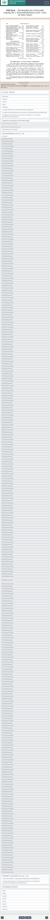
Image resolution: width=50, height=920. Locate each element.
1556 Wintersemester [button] (7, 860)
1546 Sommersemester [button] (8, 808)
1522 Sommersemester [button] (8, 691)
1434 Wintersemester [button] (7, 261)
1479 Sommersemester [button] (8, 478)
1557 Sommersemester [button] (8, 862)
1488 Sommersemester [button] (8, 522)
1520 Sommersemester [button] (8, 681)
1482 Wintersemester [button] (7, 495)
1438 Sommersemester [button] (8, 278)
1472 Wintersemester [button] (7, 447)
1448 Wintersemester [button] (7, 329)
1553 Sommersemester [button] (8, 843)
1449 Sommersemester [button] (8, 332)
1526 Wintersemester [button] (7, 713)
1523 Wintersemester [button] (7, 698)
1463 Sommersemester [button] (8, 400)
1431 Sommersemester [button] (8, 244)
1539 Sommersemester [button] (8, 774)
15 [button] (14, 127)
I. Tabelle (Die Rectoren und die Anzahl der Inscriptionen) (17, 109)
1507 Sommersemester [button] (8, 618)
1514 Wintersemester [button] (7, 654)
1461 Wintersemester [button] (7, 393)
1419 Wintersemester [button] (7, 188)
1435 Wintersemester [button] (7, 266)
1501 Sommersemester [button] (8, 588)
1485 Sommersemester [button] (8, 508)
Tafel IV (4, 898)
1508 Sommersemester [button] (8, 623)
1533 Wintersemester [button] (7, 747)
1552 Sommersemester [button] (8, 838)
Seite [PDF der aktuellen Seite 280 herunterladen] (22, 917)
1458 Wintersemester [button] (7, 378)
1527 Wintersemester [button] (7, 718)
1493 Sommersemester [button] (8, 547)
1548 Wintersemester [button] (7, 821)
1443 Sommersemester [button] (8, 302)
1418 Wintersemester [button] (7, 183)
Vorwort (4, 101)
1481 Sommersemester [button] (8, 488)
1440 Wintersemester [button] (7, 290)
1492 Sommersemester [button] (8, 542)
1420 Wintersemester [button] (7, 192)
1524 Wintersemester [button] (7, 703)
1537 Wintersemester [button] (7, 767)
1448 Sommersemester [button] (8, 327)
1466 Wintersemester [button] (7, 417)
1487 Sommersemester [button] (8, 517)
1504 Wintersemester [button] (7, 606)
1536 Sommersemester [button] (8, 759)
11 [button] (4, 127)
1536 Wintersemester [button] (7, 762)
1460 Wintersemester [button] (7, 388)
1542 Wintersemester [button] (7, 791)
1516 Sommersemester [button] (8, 662)
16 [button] (17, 127)
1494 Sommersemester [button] (8, 552)
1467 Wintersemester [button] (7, 422)
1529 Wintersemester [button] (7, 728)
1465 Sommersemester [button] (8, 410)
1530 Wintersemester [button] (7, 733)
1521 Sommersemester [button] (8, 686)
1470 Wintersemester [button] (7, 437)
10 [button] (2, 127)
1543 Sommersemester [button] (8, 794)
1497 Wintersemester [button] (7, 569)
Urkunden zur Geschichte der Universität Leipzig (15, 120)
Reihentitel (5, 96)
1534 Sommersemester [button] (8, 750)
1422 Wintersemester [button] (7, 202)
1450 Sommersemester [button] (8, 337)
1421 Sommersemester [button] (8, 195)
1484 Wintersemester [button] (7, 505)
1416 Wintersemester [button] (7, 173)
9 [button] (16, 123)
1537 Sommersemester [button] (8, 764)
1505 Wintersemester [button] (7, 610)
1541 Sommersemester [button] (8, 784)
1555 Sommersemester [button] (8, 852)
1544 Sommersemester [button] (8, 799)
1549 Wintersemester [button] (7, 825)
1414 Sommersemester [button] (8, 161)
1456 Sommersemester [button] (8, 366)
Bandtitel (4, 99)
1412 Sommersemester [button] (8, 151)
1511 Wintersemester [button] (7, 640)
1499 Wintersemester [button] (7, 580)
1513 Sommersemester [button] (8, 647)
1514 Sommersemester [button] (8, 652)
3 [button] (5, 123)
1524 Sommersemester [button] (8, 701)
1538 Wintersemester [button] (7, 772)
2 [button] (3, 123)
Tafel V (4, 901)
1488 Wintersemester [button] (7, 525)
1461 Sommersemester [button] (8, 390)
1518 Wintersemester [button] (7, 674)
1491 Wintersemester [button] (7, 539)
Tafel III (4, 896)
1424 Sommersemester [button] (8, 210)
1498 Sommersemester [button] (8, 571)
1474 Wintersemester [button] (7, 456)
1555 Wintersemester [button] (7, 855)
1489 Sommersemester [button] (8, 527)
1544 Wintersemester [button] (7, 801)
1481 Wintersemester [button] (7, 491)
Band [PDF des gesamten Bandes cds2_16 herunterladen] (28, 917)
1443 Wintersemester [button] (7, 305)
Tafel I (4, 890)
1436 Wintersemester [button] (7, 271)
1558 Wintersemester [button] (7, 869)
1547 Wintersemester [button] (7, 816)
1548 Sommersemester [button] (8, 818)
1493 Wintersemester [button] (7, 549)
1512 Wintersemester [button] (7, 645)
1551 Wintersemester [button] (7, 835)
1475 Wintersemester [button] (7, 461)
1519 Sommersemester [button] (8, 676)
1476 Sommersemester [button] (8, 464)
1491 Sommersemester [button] (8, 537)
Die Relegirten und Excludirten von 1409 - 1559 (15, 876)
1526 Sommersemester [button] (8, 711)
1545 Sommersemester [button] (8, 803)
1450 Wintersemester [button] (7, 339)
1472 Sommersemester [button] (8, 444)
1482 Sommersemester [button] (8, 493)
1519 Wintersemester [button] (7, 679)
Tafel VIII (4, 909)
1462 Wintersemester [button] (7, 398)
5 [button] (9, 123)
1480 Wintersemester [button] (7, 486)
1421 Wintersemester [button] (7, 197)
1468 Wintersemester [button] (7, 427)
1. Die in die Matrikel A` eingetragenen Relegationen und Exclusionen (21, 878)
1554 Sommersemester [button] (8, 847)
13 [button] (9, 127)
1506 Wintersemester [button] (7, 615)
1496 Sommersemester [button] (8, 561)
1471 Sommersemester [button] (8, 439)
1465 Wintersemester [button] (7, 412)
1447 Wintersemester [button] (7, 324)
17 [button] (19, 127)
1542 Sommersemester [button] (8, 789)
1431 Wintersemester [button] (7, 246)
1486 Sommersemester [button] (8, 513)
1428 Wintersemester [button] (7, 231)
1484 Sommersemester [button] (8, 503)
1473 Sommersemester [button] (8, 449)
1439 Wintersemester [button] (7, 285)
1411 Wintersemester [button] (7, 148)
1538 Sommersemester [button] (8, 769)
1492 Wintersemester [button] (7, 544)
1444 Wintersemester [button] (7, 310)
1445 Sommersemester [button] (8, 312)
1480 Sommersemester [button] (8, 483)
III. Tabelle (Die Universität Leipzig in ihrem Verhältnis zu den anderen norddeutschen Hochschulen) (21, 115)
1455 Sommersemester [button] (8, 361)
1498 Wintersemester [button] (7, 574)
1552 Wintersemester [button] (7, 840)
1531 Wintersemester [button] (7, 737)
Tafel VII (4, 906)
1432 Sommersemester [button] (8, 249)
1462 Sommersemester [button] (8, 395)
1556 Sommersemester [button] (8, 857)
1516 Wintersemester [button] (7, 664)
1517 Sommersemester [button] (8, 667)
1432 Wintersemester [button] (7, 251)
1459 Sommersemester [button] (8, 381)
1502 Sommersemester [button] (8, 593)
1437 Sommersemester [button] (8, 273)
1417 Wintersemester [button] (7, 178)
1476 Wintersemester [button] (7, 466)
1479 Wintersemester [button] (7, 481)
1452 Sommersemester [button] (8, 346)
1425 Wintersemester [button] (7, 217)
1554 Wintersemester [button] (7, 850)
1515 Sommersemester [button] (8, 657)
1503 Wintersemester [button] (7, 601)
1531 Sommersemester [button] (8, 735)
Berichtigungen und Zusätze (10, 886)
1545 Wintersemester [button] (7, 806)
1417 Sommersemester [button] (8, 175)
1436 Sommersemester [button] (8, 268)
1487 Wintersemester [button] (7, 520)
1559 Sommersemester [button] (8, 872)
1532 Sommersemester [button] (8, 740)
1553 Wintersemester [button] (7, 845)
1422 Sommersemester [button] (8, 200)
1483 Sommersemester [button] (8, 498)
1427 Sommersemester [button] (8, 224)
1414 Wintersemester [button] (7, 163)
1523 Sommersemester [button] (8, 696)
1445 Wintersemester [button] (7, 315)
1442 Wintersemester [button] (7, 300)
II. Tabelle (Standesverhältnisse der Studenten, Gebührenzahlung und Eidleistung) (24, 112)
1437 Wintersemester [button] (7, 275)
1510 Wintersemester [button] (7, 635)
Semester (4, 136)
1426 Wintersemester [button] (7, 222)
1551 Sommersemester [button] (8, 833)
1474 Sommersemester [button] (8, 454)
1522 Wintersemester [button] (7, 693)
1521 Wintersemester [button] (7, 689)
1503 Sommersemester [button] (8, 598)
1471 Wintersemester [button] (7, 442)
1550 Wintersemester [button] (7, 830)
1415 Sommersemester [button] (8, 166)
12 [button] (7, 127)
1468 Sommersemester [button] (8, 425)
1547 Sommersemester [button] (8, 813)
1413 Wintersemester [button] (7, 158)
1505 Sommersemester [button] (8, 608)
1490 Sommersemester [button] (8, 532)
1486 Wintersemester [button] (7, 515)
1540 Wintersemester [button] (7, 781)
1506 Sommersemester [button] (8, 613)
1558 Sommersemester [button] (8, 867)
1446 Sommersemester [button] (8, 317)
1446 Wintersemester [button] (7, 319)
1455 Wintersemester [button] (7, 363)
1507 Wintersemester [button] (7, 620)
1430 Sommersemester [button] (8, 239)
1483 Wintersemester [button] (7, 500)
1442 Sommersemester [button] (8, 297)
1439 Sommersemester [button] (8, 283)
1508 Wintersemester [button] (7, 625)
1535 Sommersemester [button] (8, 755)
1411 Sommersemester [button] (8, 146)
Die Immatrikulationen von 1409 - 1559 (13, 133)
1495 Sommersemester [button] (8, 557)
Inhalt (4, 104)
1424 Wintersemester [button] (7, 212)
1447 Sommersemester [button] (8, 322)
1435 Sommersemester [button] (8, 263)
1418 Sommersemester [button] (8, 180)
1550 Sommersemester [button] (8, 828)
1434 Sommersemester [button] (8, 258)
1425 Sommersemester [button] (8, 214)
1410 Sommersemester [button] (8, 141)
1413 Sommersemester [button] (8, 156)
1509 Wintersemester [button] (7, 630)
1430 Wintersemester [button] (7, 241)
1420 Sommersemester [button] (8, 190)
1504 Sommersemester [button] (8, 603)
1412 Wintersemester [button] (7, 153)
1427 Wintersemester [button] (7, 227)
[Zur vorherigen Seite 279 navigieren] (2, 917)
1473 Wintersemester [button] (7, 451)
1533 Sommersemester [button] (8, 745)
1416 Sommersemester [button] (8, 170)
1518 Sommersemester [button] (8, 672)
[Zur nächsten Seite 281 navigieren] (46, 917)
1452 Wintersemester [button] (7, 349)
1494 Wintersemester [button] (7, 554)
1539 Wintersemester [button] (7, 777)
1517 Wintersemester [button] (7, 669)
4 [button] (7, 123)
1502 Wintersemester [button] (7, 596)
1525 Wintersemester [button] (7, 708)
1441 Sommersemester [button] (8, 293)
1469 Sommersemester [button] (8, 429)
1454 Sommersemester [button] (8, 356)
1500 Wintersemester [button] (7, 586)
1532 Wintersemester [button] (7, 742)
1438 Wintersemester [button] (7, 280)
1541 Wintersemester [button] (7, 786)
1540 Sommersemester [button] (8, 779)
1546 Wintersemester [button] (7, 811)
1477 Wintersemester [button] (7, 471)
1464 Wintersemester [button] (7, 407)
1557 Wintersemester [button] (7, 865)
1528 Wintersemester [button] (7, 723)
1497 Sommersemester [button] (8, 566)
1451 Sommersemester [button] (8, 341)
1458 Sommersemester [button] (8, 376)
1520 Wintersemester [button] (7, 684)
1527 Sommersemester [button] (8, 715)
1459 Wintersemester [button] (7, 383)
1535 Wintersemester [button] (7, 757)
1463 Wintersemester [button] (7, 403)
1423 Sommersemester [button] (8, 205)
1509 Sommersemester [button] (8, 628)
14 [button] (12, 127)
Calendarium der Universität (10, 129)
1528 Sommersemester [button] (8, 720)
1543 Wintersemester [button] (7, 796)
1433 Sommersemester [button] (8, 253)
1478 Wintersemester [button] (7, 476)
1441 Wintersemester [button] (7, 295)
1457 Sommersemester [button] (8, 371)
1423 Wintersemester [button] (7, 207)
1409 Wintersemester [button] (7, 139)
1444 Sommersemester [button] (8, 307)
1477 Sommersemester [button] (8, 469)
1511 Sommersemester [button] (8, 637)
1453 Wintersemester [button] (7, 354)
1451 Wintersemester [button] (7, 344)
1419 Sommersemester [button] (8, 185)
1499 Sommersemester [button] (8, 576)
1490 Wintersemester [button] (7, 535)
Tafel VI (4, 904)
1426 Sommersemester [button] (8, 219)
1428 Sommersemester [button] (8, 229)
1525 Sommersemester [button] (8, 706)
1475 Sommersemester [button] (8, 459)
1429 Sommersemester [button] (8, 234)
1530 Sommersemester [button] (8, 730)
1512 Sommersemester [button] (8, 642)
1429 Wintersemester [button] (7, 236)
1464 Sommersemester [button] (8, 405)
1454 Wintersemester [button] (7, 359)
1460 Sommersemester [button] (8, 385)
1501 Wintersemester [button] (7, 591)
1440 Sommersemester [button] (8, 288)
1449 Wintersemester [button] (7, 334)
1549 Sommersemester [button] (8, 823)
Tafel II (4, 893)
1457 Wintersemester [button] (7, 373)
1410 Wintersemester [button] (7, 144)
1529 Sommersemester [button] (8, 725)
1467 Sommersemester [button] (8, 420)
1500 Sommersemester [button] (8, 584)
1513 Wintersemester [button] (7, 650)
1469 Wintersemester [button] (7, 432)
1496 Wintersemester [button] (7, 564)
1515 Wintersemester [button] (7, 659)
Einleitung (5, 107)
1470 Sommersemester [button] (8, 434)
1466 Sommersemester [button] (8, 415)
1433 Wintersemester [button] (7, 256)
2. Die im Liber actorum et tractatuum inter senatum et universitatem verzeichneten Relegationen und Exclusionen (21, 881)
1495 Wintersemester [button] (7, 559)
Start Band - (8, 92)
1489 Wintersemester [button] (7, 530)
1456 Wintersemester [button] (7, 368)
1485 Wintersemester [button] (7, 510)
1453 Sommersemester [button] (8, 351)
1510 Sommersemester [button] (8, 632)
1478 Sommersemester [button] (8, 473)
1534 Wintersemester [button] (7, 752)
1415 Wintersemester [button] (7, 168)
